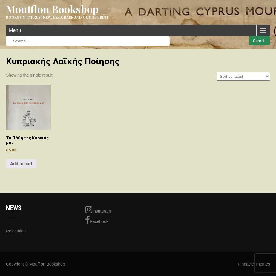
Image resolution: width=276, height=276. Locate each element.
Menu (15, 30)
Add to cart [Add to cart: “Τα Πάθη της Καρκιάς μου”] (21, 163)
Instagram (98, 209)
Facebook (96, 220)
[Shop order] (243, 76)
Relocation (16, 231)
